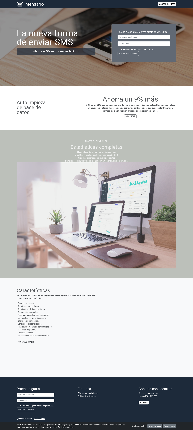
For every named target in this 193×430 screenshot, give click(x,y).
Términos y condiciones (88, 393)
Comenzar (130, 116)
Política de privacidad (87, 396)
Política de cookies (66, 427)
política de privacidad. (146, 49)
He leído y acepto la (138, 49)
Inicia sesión (39, 418)
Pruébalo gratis (26, 342)
